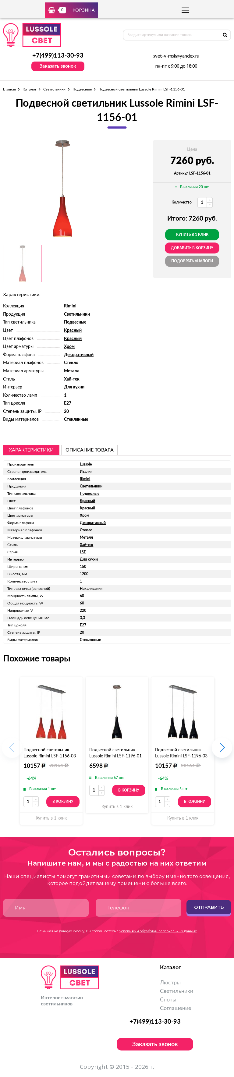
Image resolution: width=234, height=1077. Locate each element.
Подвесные (82, 89)
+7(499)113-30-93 (57, 56)
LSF (83, 552)
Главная (9, 89)
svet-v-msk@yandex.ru (176, 56)
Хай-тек (72, 379)
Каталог (29, 89)
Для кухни (74, 387)
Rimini (70, 306)
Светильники (54, 89)
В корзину (62, 801)
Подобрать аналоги (192, 261)
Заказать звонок (58, 66)
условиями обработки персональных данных (158, 931)
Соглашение (175, 1008)
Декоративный (79, 355)
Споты (168, 1000)
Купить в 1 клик (192, 234)
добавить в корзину (192, 248)
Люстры (170, 983)
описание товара (90, 450)
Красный (73, 330)
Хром (69, 347)
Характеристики (31, 450)
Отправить (209, 907)
